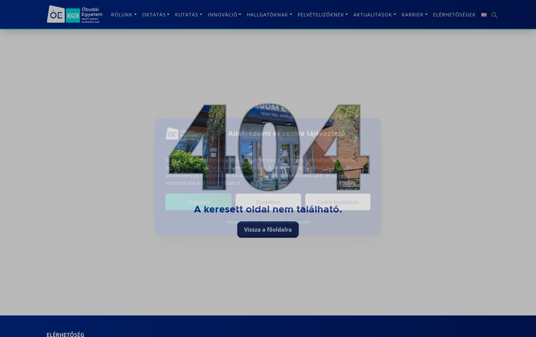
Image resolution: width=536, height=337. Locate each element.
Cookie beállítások (337, 206)
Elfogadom (198, 206)
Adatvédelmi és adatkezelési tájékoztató (268, 226)
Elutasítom (268, 206)
